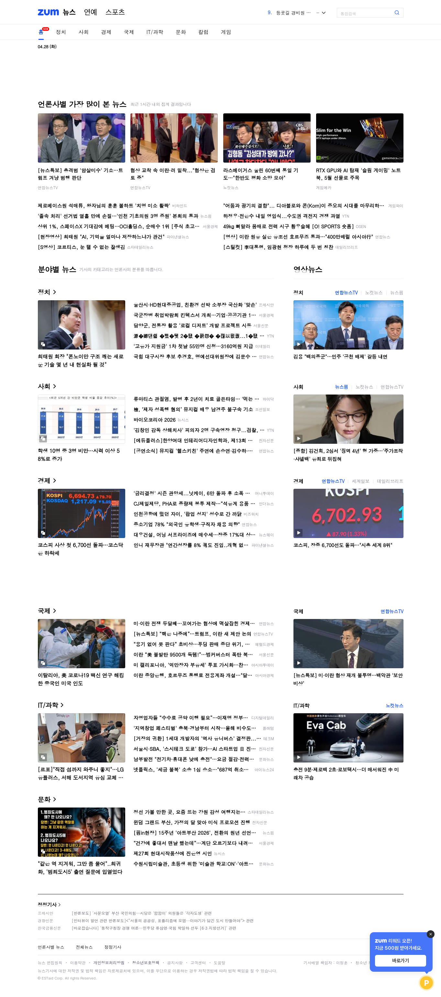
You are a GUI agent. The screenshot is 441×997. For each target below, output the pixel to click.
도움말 (220, 962)
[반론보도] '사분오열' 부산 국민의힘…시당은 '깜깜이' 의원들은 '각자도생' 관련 (142, 913)
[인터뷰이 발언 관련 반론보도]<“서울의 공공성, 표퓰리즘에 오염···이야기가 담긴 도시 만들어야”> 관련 (163, 920)
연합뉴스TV (48, 187)
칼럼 (203, 32)
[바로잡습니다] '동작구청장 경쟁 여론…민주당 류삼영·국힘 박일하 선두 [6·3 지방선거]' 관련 (154, 928)
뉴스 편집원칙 (50, 962)
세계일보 (360, 481)
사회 (84, 32)
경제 (106, 32)
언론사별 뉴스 (51, 947)
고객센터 (198, 962)
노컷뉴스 (231, 187)
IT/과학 (155, 32)
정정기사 (47, 904)
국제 (129, 32)
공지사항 (175, 962)
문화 (181, 32)
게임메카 (324, 187)
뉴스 (69, 12)
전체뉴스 (84, 947)
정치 (61, 32)
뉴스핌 (396, 292)
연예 (90, 12)
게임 (226, 32)
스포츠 (115, 12)
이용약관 (78, 962)
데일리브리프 (390, 481)
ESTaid (47, 978)
